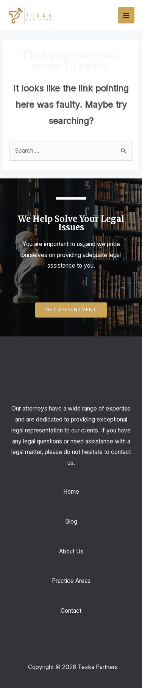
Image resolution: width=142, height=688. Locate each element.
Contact (71, 610)
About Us (71, 551)
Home (71, 491)
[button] (71, 310)
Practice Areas (71, 580)
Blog (71, 521)
